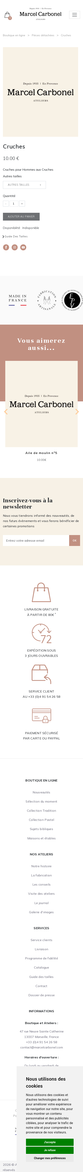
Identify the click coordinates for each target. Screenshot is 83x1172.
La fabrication (41, 875)
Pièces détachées (43, 35)
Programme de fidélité (41, 958)
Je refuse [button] (49, 1150)
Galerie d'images (41, 912)
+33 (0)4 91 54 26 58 (44, 697)
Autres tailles (12, 176)
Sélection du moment (41, 801)
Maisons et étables (41, 838)
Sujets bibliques (41, 829)
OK (75, 540)
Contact (41, 986)
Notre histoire (41, 866)
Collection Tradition (41, 811)
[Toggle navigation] (74, 15)
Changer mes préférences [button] (50, 1158)
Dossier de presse (41, 995)
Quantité (9, 196)
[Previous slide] (6, 412)
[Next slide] (77, 412)
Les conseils (41, 884)
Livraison (41, 949)
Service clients (42, 940)
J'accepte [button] (50, 1142)
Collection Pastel (41, 820)
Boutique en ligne (14, 35)
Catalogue (41, 967)
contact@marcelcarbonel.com (41, 1047)
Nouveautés (41, 792)
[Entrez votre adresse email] (36, 540)
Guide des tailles (16, 236)
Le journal (41, 903)
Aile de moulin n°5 (41, 453)
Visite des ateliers (41, 894)
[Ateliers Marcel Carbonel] (41, 13)
